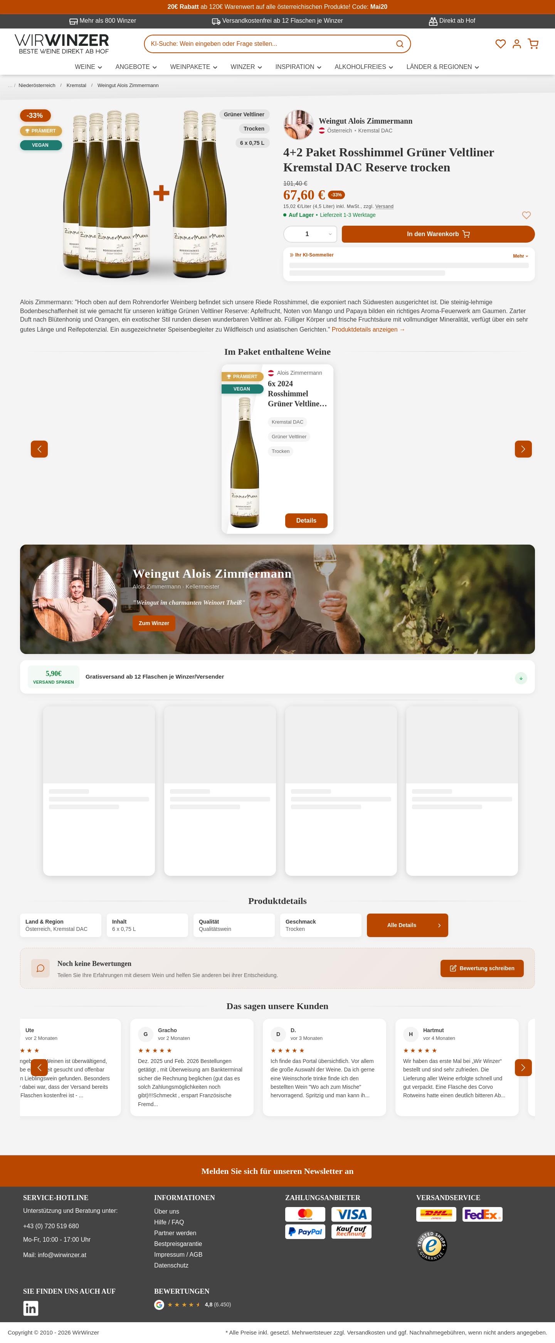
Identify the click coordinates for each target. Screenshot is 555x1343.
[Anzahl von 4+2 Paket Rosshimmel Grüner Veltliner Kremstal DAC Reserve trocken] (310, 234)
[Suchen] (400, 43)
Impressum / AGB (178, 1254)
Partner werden (175, 1233)
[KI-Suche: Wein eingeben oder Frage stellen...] (268, 43)
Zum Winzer (154, 623)
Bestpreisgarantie (178, 1244)
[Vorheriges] (39, 449)
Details (306, 520)
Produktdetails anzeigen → (368, 329)
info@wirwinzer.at (62, 1255)
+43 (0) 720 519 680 (51, 1226)
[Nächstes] (523, 449)
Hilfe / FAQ (169, 1222)
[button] (145, 194)
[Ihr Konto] (517, 44)
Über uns (166, 1211)
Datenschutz (171, 1265)
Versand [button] (384, 206)
